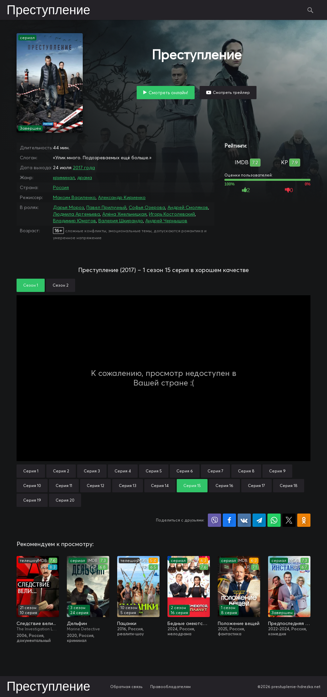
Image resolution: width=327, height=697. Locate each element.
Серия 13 (127, 485)
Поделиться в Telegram (259, 520)
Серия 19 (32, 500)
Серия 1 (30, 470)
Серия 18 (289, 485)
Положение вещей (238, 623)
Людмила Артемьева (76, 214)
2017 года (84, 168)
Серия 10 (32, 485)
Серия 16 (224, 485)
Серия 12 (95, 485)
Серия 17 (256, 485)
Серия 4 (123, 470)
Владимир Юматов (74, 221)
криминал (64, 177)
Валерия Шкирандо (120, 221)
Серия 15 (192, 485)
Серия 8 (246, 470)
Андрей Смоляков (187, 207)
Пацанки (126, 623)
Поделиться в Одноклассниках (303, 520)
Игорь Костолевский (172, 214)
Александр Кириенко (122, 197)
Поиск (310, 10)
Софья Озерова (147, 207)
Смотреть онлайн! (168, 92)
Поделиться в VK (244, 520)
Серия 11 (64, 485)
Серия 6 (184, 470)
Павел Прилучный (106, 207)
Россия (61, 187)
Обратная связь (126, 686)
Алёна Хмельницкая (124, 214)
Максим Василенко (74, 197)
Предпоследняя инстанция (289, 623)
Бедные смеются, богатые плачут (188, 623)
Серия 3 (92, 470)
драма (84, 177)
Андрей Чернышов (166, 221)
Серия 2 (61, 470)
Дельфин (77, 623)
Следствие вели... (36, 623)
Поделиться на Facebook (229, 520)
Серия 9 (277, 470)
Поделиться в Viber (214, 520)
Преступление (48, 10)
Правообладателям (170, 686)
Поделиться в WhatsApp (274, 520)
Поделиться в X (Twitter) (289, 520)
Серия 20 (65, 500)
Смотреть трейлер (231, 92)
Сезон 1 (30, 285)
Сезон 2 (61, 285)
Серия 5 (154, 470)
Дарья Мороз (68, 207)
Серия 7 (215, 470)
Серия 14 (160, 485)
